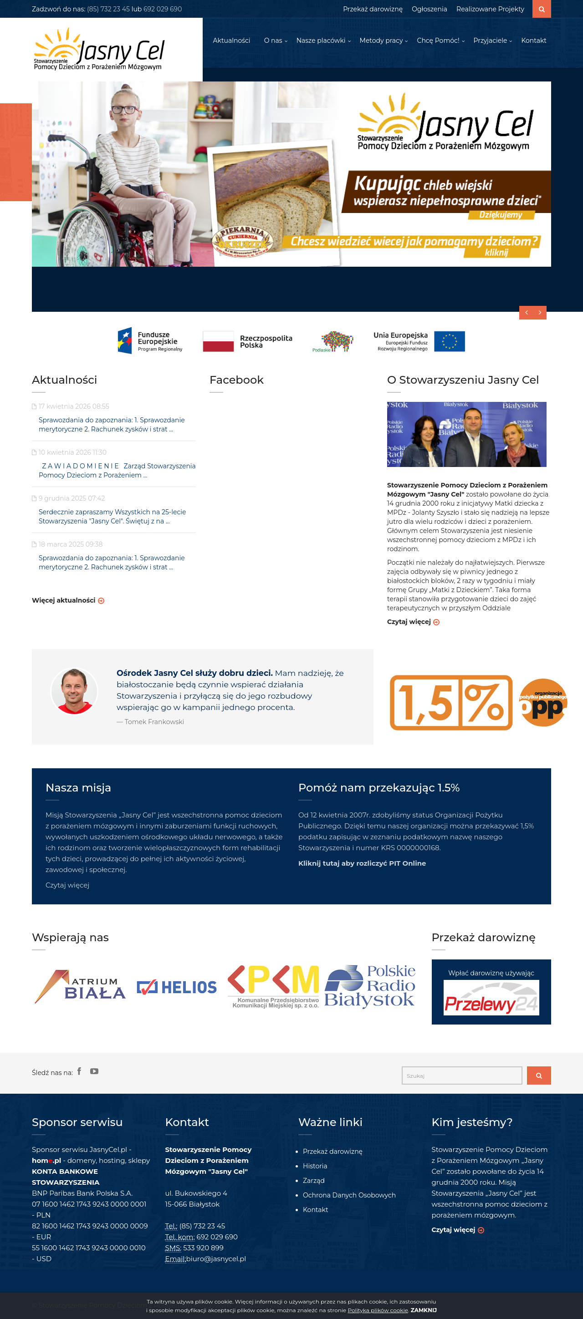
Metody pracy (381, 41)
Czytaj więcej (409, 622)
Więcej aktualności (64, 601)
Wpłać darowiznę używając (491, 992)
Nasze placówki (321, 41)
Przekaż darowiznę (373, 9)
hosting (112, 1160)
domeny (81, 1160)
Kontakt (534, 41)
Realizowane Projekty (490, 9)
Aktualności (231, 41)
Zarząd (314, 1181)
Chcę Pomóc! (438, 41)
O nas (273, 41)
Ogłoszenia (429, 9)
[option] (80, 987)
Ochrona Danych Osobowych (349, 1195)
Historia (315, 1166)
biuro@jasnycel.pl (216, 1258)
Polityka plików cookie (378, 1310)
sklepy (139, 1160)
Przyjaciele (490, 41)
